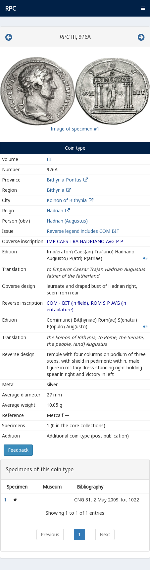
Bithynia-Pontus (64, 180)
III (49, 159)
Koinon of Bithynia (67, 200)
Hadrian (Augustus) (67, 221)
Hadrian (55, 210)
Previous (50, 534)
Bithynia (55, 190)
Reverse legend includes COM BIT (83, 231)
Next (105, 534)
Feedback (18, 450)
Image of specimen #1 (75, 129)
